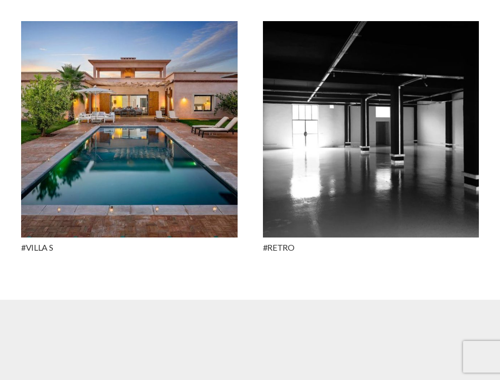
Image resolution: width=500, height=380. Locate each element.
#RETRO (279, 247)
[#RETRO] (371, 129)
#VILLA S (37, 247)
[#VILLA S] (129, 129)
